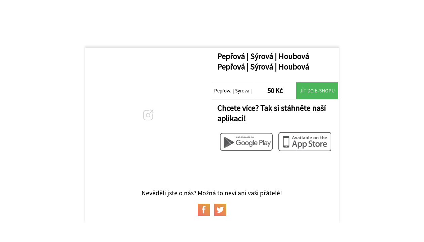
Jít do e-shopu (317, 90)
